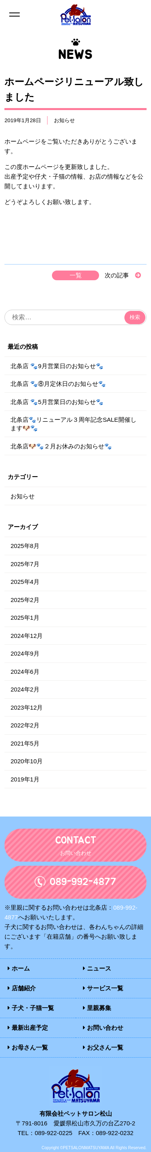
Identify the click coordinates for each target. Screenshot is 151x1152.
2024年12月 (26, 635)
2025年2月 (24, 599)
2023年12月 (26, 707)
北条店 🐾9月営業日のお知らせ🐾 (56, 365)
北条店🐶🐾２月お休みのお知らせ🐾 (61, 446)
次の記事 (117, 275)
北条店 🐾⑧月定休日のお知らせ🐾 (58, 383)
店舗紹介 (22, 988)
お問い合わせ (103, 1027)
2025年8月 (24, 545)
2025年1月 (24, 617)
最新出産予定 (28, 1027)
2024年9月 (24, 653)
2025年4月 (24, 581)
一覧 (76, 275)
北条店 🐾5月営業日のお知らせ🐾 (56, 401)
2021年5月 (24, 743)
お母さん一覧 (28, 1047)
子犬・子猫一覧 (31, 1007)
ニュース (97, 968)
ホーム (19, 968)
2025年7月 (24, 563)
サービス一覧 (103, 988)
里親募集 (97, 1007)
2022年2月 (24, 725)
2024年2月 (24, 689)
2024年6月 (24, 671)
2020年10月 (26, 761)
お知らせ (64, 120)
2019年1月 (24, 779)
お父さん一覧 (103, 1047)
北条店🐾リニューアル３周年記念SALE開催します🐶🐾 (73, 423)
